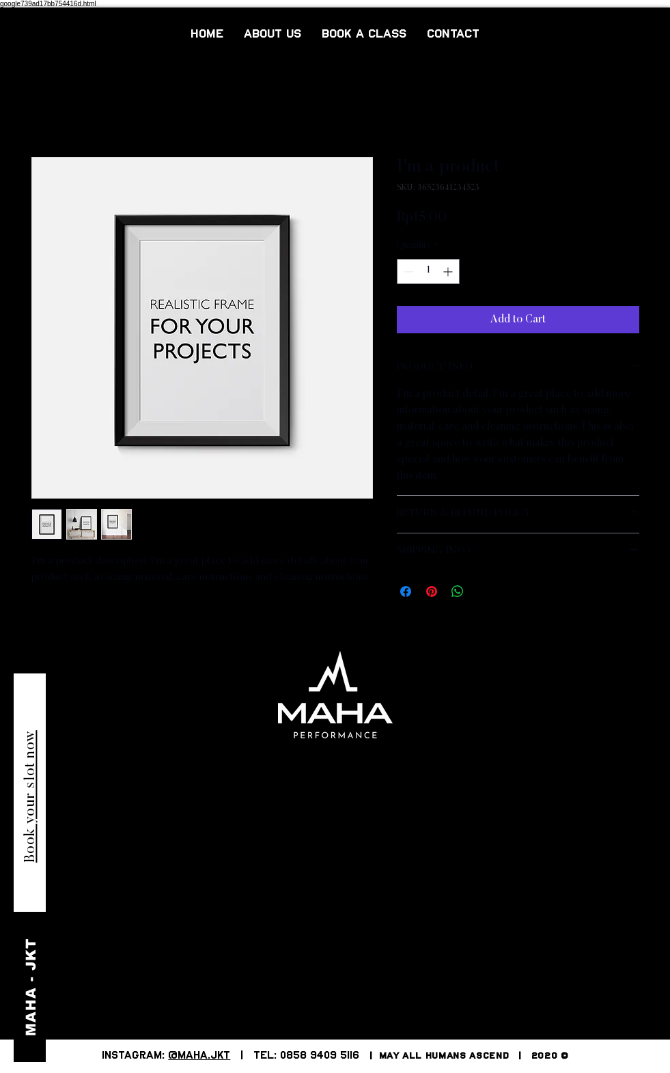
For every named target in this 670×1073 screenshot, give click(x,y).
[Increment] (449, 271)
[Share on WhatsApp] (457, 591)
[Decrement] (407, 271)
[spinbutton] (428, 271)
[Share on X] (483, 591)
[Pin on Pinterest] (431, 591)
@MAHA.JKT (199, 1056)
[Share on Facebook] (405, 591)
